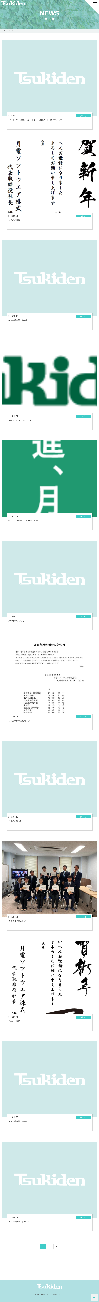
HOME (4, 31)
